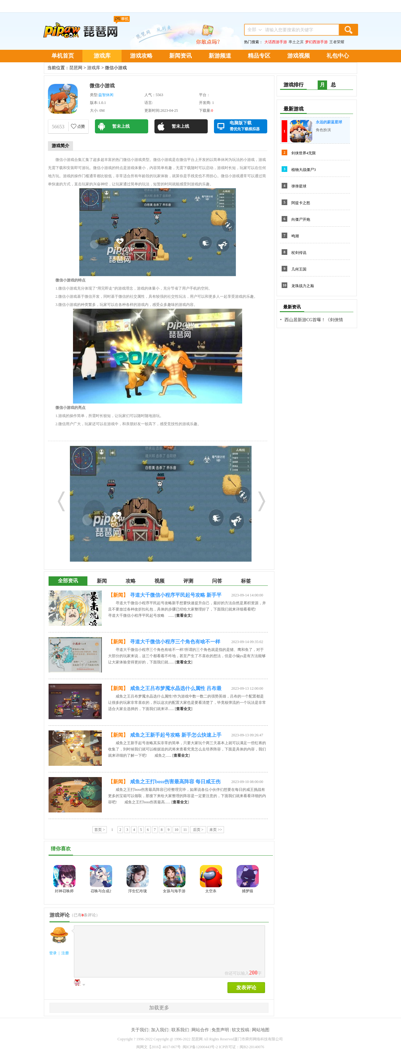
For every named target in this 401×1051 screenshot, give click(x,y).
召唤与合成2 (101, 891)
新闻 (102, 581)
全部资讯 (68, 580)
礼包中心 (337, 56)
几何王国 (298, 269)
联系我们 (180, 1030)
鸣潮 (295, 236)
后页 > (198, 829)
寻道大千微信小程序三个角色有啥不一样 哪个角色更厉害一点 (175, 643)
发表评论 (246, 987)
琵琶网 (75, 67)
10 (176, 829)
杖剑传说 (298, 252)
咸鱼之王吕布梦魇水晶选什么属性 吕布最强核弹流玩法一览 (175, 689)
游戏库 (102, 56)
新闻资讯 (180, 56)
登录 (53, 953)
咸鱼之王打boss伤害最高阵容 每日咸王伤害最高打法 (175, 782)
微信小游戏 (102, 85)
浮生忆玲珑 (137, 891)
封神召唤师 (64, 891)
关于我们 (139, 1030)
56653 (58, 126)
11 (185, 829)
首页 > (99, 829)
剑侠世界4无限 (303, 153)
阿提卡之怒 (300, 203)
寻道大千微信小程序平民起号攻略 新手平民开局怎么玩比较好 (175, 596)
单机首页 (62, 56)
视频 (159, 581)
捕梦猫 (247, 891)
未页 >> (215, 829)
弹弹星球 (298, 186)
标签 (246, 581)
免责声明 (220, 1030)
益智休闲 (105, 95)
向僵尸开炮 (300, 219)
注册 (65, 953)
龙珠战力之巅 (302, 286)
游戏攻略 (141, 56)
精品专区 (259, 56)
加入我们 (160, 1030)
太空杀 (210, 891)
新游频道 (220, 56)
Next (259, 500)
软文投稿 (240, 1030)
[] (183, 615)
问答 (217, 581)
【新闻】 (118, 595)
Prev (59, 500)
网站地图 (260, 1030)
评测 (188, 581)
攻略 (131, 581)
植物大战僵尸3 (303, 169)
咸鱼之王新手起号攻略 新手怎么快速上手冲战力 (175, 736)
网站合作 (200, 1030)
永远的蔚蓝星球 (329, 122)
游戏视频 (298, 56)
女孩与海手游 (174, 891)
